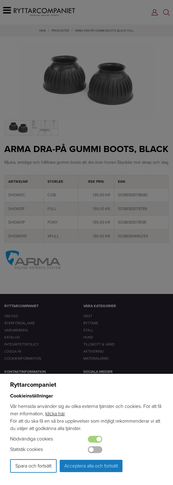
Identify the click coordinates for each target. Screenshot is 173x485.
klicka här (55, 413)
